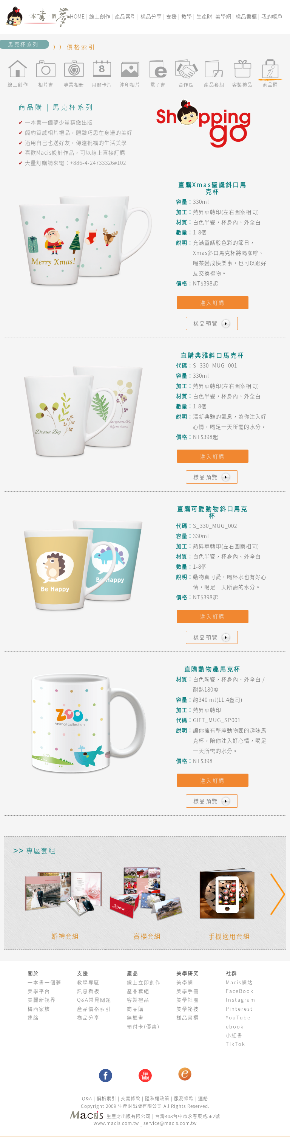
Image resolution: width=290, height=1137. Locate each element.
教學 (186, 16)
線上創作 (99, 16)
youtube (145, 1075)
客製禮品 (138, 999)
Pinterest (239, 1008)
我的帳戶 (271, 16)
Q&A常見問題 (94, 999)
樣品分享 (151, 16)
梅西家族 (39, 1008)
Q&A (88, 1098)
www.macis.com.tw (116, 1123)
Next (277, 894)
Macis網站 (239, 982)
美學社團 (187, 999)
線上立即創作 (144, 982)
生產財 (204, 16)
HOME (77, 16)
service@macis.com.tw (170, 1123)
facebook (105, 1075)
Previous (19, 894)
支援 (171, 16)
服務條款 (184, 1098)
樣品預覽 (213, 323)
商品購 (135, 1008)
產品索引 (125, 16)
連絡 (33, 1017)
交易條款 (130, 1098)
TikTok (235, 1043)
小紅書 (234, 1035)
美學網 (223, 16)
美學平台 (39, 990)
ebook (235, 1026)
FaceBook (240, 990)
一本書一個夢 (45, 982)
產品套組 (138, 990)
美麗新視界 (42, 999)
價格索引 (81, 47)
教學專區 (88, 982)
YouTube (238, 1017)
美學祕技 (187, 1008)
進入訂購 (212, 302)
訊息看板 (88, 990)
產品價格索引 (94, 1008)
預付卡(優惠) (143, 1026)
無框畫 (135, 1017)
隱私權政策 (157, 1098)
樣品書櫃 (246, 16)
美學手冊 (187, 990)
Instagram (241, 999)
